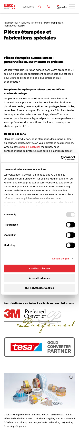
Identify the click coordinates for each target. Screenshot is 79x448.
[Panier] (48, 7)
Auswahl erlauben (39, 278)
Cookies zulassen (39, 268)
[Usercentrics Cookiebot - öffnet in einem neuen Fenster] (61, 158)
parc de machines (30, 146)
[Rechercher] (39, 7)
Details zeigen (60, 258)
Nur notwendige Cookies (39, 287)
